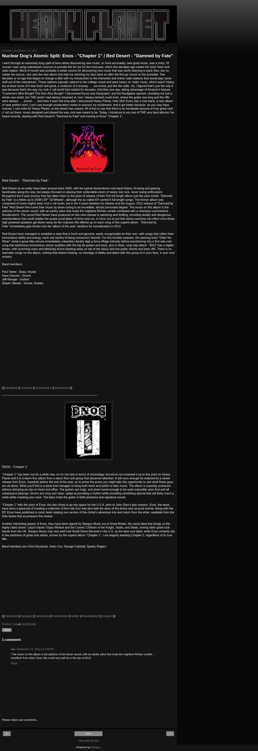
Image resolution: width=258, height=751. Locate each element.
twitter (75, 616)
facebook (12, 387)
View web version (88, 740)
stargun (107, 616)
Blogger (95, 747)
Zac (13, 649)
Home (88, 733)
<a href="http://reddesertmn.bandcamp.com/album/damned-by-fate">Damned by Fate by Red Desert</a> (39, 298)
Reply (14, 663)
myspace (26, 387)
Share (7, 630)
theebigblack (91, 616)
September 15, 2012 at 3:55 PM (35, 649)
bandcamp (62, 387)
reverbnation (44, 387)
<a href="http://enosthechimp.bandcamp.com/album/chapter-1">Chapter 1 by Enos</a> (39, 561)
